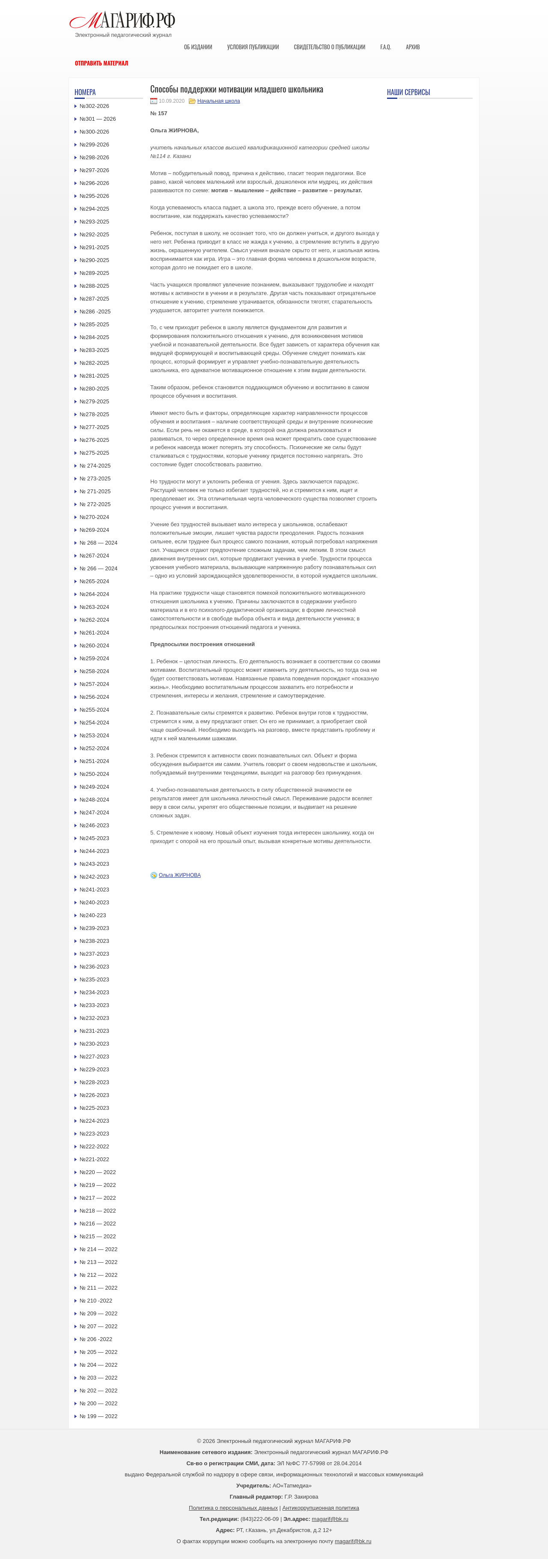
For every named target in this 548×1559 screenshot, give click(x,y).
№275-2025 (94, 453)
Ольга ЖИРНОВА (180, 875)
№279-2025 (94, 401)
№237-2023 (94, 954)
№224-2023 (94, 1121)
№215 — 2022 (98, 1236)
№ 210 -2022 (96, 1300)
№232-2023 (94, 1018)
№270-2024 (94, 517)
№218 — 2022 (98, 1210)
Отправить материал (101, 63)
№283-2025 (94, 350)
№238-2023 (94, 941)
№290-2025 (94, 260)
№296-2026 (94, 183)
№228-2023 (94, 1082)
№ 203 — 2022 (98, 1377)
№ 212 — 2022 (98, 1275)
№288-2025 (94, 286)
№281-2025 (94, 376)
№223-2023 (94, 1133)
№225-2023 (94, 1108)
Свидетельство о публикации (329, 46)
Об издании (198, 46)
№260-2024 (94, 645)
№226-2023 (94, 1095)
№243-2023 (94, 864)
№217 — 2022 (98, 1198)
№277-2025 (94, 427)
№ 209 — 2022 (98, 1313)
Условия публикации (253, 46)
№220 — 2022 (98, 1172)
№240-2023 (94, 902)
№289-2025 (94, 273)
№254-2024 (94, 722)
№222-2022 (94, 1146)
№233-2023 (94, 1005)
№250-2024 (94, 774)
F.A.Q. (385, 46)
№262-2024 (94, 620)
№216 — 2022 (98, 1223)
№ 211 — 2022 (98, 1288)
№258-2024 (94, 671)
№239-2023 (94, 928)
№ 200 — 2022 (98, 1403)
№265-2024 (94, 581)
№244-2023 (94, 851)
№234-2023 (94, 992)
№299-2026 (94, 144)
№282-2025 (94, 363)
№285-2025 (94, 324)
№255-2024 (94, 709)
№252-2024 (94, 748)
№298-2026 (94, 157)
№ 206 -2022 (96, 1339)
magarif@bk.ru (330, 1519)
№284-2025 (94, 337)
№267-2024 (94, 555)
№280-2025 (94, 388)
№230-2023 (94, 1043)
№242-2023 (94, 876)
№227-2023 (94, 1056)
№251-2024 (94, 761)
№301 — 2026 (98, 119)
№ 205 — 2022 (98, 1352)
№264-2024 (94, 594)
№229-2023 (94, 1069)
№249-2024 (94, 787)
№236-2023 (94, 966)
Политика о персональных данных (233, 1508)
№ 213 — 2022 (98, 1262)
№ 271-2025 (95, 491)
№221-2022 (94, 1159)
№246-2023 (94, 825)
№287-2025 (94, 298)
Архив (413, 46)
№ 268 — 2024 (98, 543)
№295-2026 (94, 196)
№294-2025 (94, 209)
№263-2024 (94, 607)
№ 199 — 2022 (98, 1416)
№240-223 (93, 915)
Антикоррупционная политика (321, 1508)
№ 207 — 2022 (98, 1326)
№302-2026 (94, 106)
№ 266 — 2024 (98, 568)
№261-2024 (94, 632)
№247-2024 (94, 812)
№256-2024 (94, 697)
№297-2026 (94, 170)
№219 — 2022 (98, 1185)
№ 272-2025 (95, 504)
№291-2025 (94, 247)
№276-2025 (94, 440)
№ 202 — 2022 (98, 1390)
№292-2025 (94, 234)
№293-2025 (94, 221)
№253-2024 (94, 735)
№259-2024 (94, 658)
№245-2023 (94, 838)
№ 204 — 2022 (98, 1365)
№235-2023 (94, 979)
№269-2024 (94, 530)
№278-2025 (94, 414)
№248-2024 (94, 799)
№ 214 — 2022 (98, 1249)
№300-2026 (94, 131)
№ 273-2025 (95, 478)
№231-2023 (94, 1031)
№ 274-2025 (95, 465)
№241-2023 (94, 889)
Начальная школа (218, 101)
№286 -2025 (95, 311)
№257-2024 (94, 684)
